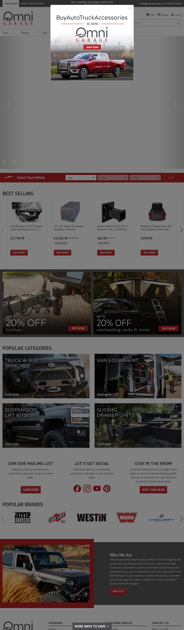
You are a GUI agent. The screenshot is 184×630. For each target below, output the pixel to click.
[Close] (92, 8)
